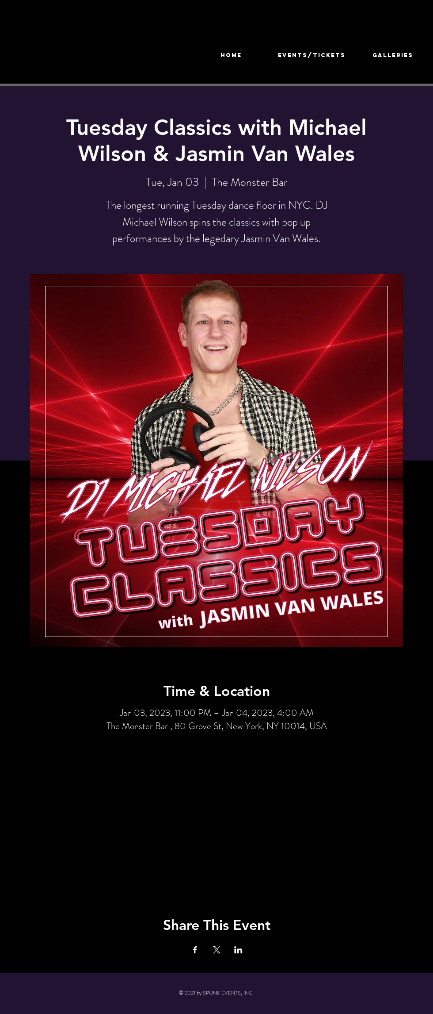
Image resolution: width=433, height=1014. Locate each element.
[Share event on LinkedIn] (238, 949)
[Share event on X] (217, 949)
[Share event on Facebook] (195, 949)
